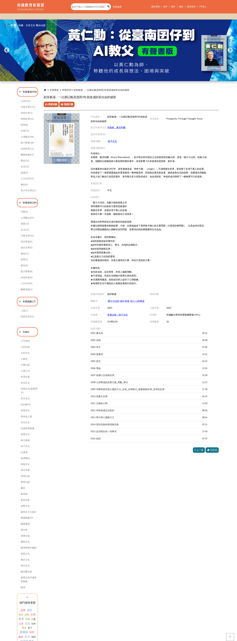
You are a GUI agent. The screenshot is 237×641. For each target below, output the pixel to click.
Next (230, 50)
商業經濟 (78, 90)
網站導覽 (155, 6)
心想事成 (150, 306)
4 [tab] (102, 78)
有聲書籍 (65, 90)
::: (0, 2)
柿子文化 (123, 142)
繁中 (173, 6)
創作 (37, 597)
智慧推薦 (117, 7)
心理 (45, 602)
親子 (42, 606)
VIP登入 (203, 6)
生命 (33, 620)
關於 (181, 6)
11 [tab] (134, 78)
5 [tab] (107, 78)
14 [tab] (147, 78)
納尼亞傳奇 (33, 615)
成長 (29, 597)
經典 (43, 597)
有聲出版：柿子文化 (128, 320)
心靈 (39, 602)
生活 (44, 611)
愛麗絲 (23, 611)
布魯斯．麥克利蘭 (127, 129)
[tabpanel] (118, 50)
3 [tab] (98, 78)
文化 (24, 606)
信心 (143, 306)
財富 (138, 306)
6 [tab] (111, 78)
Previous (7, 50)
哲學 (30, 606)
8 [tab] (120, 78)
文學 (20, 602)
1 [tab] (89, 78)
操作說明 (191, 6)
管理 (43, 616)
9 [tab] (125, 78)
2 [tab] (93, 78)
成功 (133, 306)
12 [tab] (138, 78)
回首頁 (212, 455)
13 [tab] (143, 78)
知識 (33, 602)
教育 (27, 601)
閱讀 (23, 616)
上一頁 (199, 455)
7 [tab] (116, 78)
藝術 (37, 611)
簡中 (165, 6)
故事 (23, 597)
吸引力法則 (124, 306)
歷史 (36, 606)
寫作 (31, 611)
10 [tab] (129, 78)
